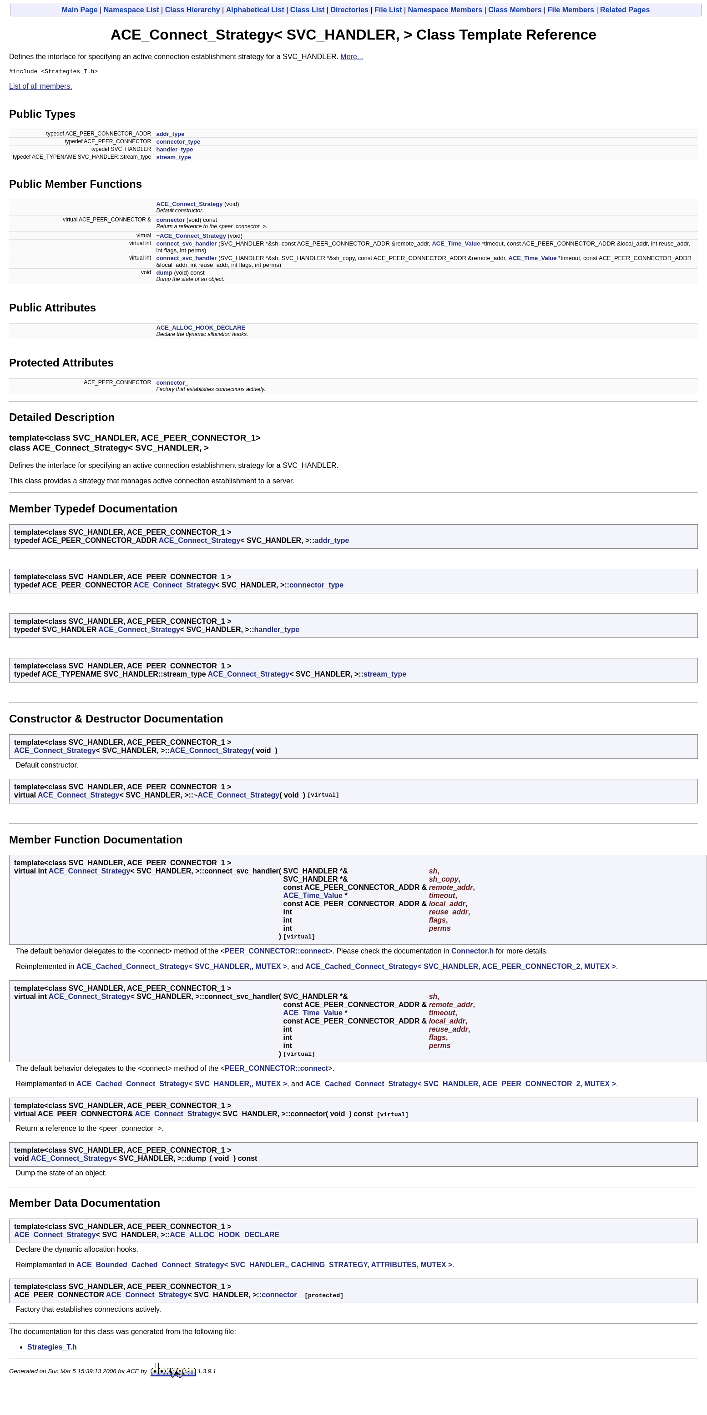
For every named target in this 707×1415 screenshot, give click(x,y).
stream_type (173, 158)
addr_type (170, 135)
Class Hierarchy (192, 10)
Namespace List (131, 10)
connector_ (172, 384)
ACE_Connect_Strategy (189, 205)
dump (164, 274)
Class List (307, 10)
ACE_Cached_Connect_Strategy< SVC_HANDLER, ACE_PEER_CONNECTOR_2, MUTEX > (460, 968)
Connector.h (472, 952)
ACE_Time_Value (456, 244)
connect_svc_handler (186, 244)
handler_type (174, 150)
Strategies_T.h (51, 1348)
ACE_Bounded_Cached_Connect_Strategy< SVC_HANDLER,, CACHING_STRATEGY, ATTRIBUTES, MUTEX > (264, 1266)
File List (388, 10)
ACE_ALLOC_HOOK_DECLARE (200, 329)
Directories (349, 10)
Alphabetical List (255, 10)
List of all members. (40, 87)
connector (170, 221)
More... (351, 56)
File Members (571, 10)
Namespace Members (445, 10)
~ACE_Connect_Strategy (191, 237)
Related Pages (625, 10)
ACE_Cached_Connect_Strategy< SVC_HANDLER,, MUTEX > (181, 968)
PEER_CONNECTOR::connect (276, 952)
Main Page (80, 10)
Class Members (514, 10)
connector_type (178, 143)
